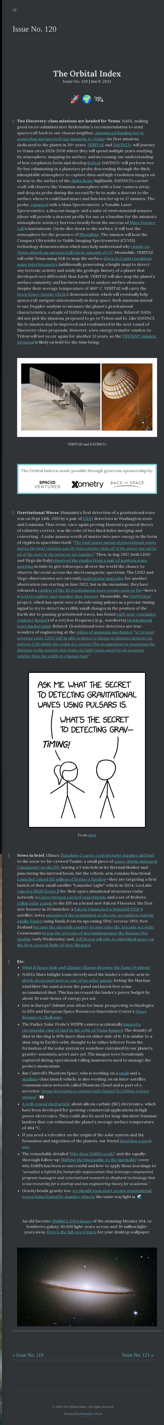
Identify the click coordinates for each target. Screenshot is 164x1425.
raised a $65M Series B (38, 891)
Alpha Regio (82, 180)
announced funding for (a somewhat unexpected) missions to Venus (80, 135)
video (94, 162)
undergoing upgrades (103, 578)
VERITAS (96, 144)
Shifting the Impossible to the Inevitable (98, 1159)
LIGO (88, 518)
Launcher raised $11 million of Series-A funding (61, 879)
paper (42, 620)
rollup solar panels (34, 903)
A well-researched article (46, 1103)
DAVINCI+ (122, 144)
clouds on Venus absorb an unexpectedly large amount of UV (83, 249)
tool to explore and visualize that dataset (59, 596)
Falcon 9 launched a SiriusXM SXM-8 (108, 909)
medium (29, 1078)
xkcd (92, 835)
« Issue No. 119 (28, 1355)
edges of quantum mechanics (104, 632)
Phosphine (89, 234)
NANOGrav (140, 596)
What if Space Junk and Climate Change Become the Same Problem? (86, 967)
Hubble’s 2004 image (72, 1220)
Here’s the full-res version (72, 1231)
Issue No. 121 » (138, 1355)
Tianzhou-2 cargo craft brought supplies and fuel (107, 855)
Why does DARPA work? (92, 1153)
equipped (39, 204)
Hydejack (86, 1414)
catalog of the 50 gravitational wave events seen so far (90, 590)
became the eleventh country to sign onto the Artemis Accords (93, 927)
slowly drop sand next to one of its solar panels (67, 980)
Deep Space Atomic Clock (41, 294)
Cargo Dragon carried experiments (72, 897)
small (124, 1072)
